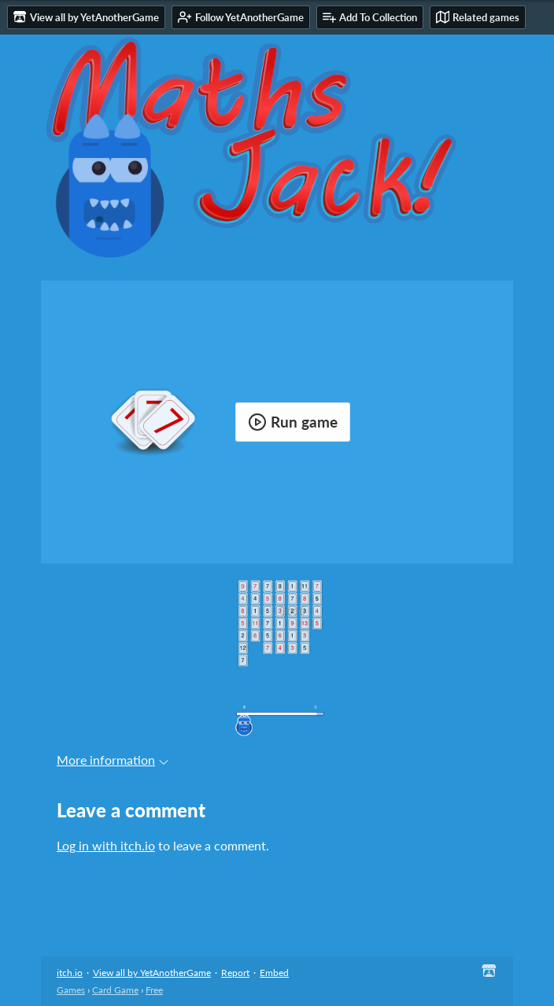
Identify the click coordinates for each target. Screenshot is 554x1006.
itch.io (70, 972)
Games (71, 990)
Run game (293, 422)
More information (112, 759)
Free (154, 990)
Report (235, 972)
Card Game (115, 990)
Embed (274, 972)
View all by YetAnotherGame (152, 972)
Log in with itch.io (106, 845)
